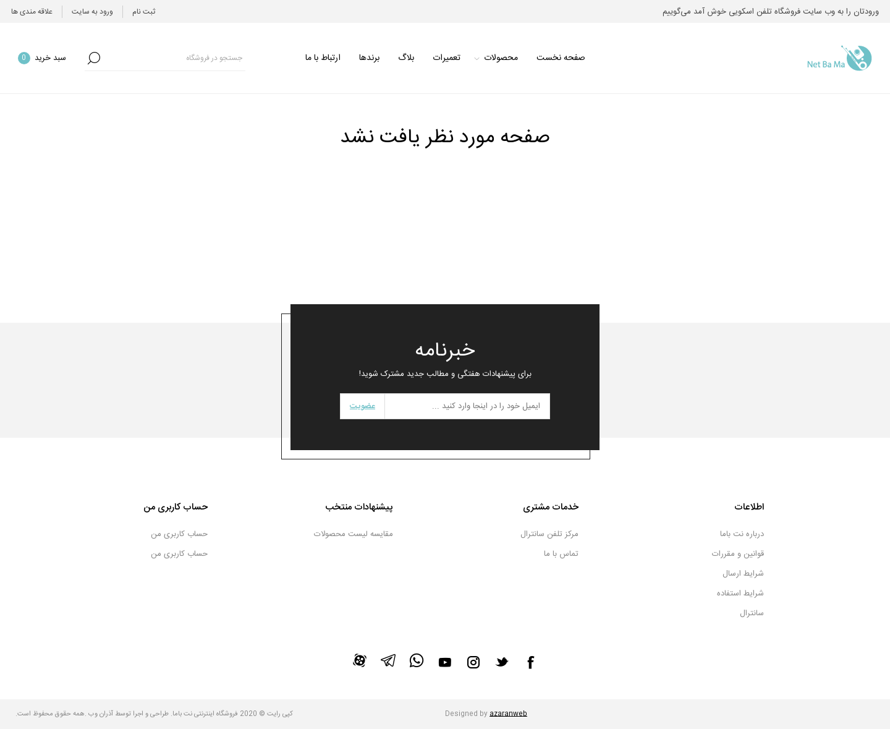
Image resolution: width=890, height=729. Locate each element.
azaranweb (508, 714)
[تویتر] (502, 661)
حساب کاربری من (179, 534)
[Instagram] (473, 662)
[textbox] (174, 58)
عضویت (362, 406)
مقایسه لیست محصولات (353, 534)
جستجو (94, 58)
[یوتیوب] (445, 662)
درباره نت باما (742, 534)
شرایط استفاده (740, 593)
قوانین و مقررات (738, 554)
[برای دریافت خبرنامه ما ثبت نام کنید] (467, 406)
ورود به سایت (92, 12)
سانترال (752, 613)
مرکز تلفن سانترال (549, 534)
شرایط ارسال (743, 574)
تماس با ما (561, 554)
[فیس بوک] (530, 662)
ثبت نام (143, 12)
